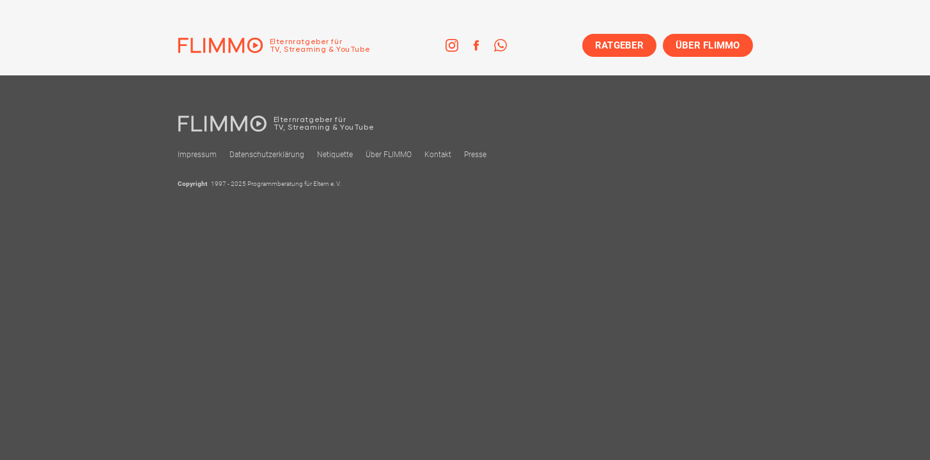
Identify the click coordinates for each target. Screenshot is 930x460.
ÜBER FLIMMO (708, 45)
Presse (475, 154)
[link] (452, 45)
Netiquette (335, 154)
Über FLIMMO (389, 154)
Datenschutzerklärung (266, 154)
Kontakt (437, 154)
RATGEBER (619, 45)
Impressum (197, 154)
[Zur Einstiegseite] (274, 45)
